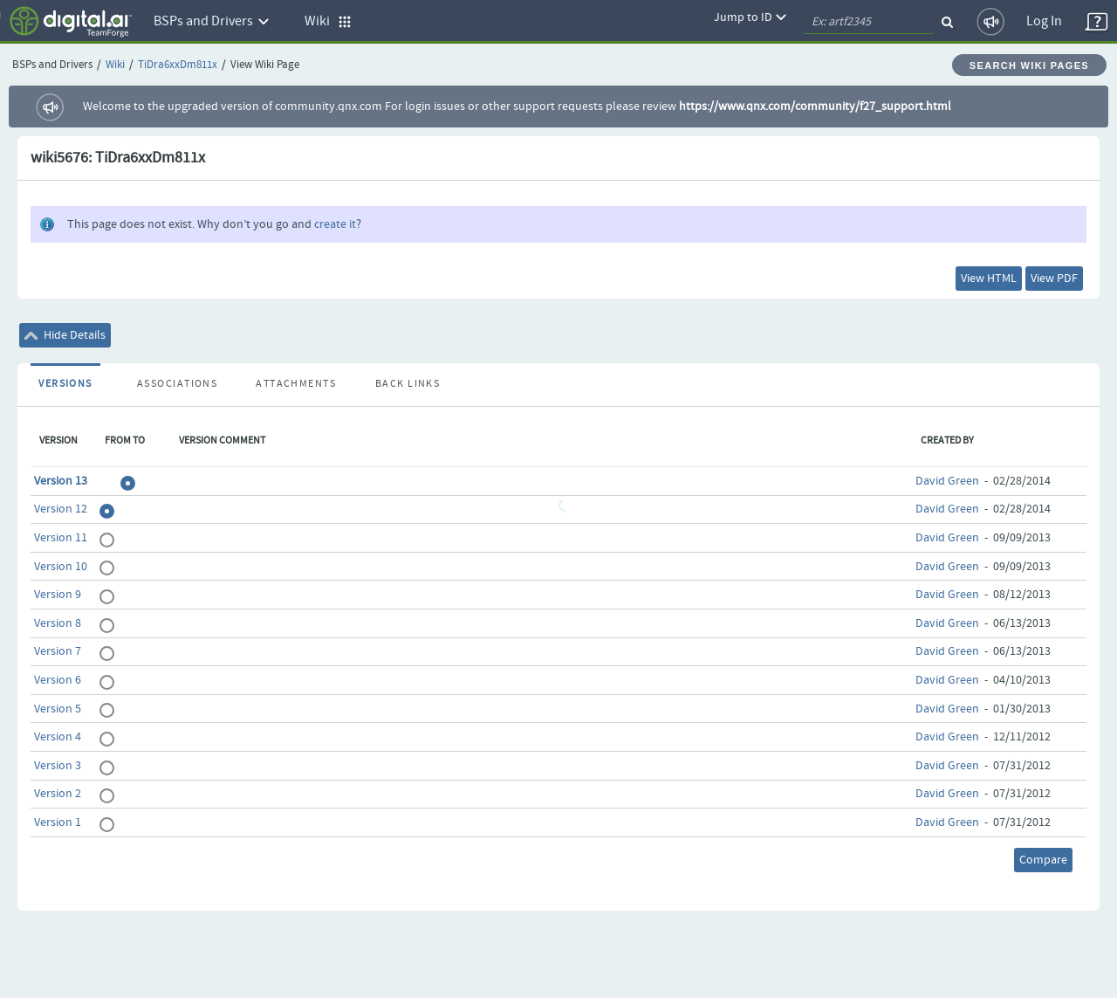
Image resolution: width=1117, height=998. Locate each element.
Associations (177, 384)
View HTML (989, 278)
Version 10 (60, 567)
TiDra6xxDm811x (177, 65)
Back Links (407, 384)
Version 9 (57, 594)
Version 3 (57, 766)
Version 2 (57, 794)
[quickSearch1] (868, 22)
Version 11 (60, 538)
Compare (1043, 860)
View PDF (1054, 278)
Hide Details (65, 335)
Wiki (115, 65)
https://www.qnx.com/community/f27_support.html (815, 106)
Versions (65, 384)
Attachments (296, 384)
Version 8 (57, 623)
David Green (947, 481)
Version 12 (60, 509)
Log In (1044, 21)
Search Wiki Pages (1029, 65)
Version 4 (57, 737)
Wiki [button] (328, 21)
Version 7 (57, 651)
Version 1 (57, 822)
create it (335, 224)
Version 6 (57, 680)
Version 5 (57, 709)
